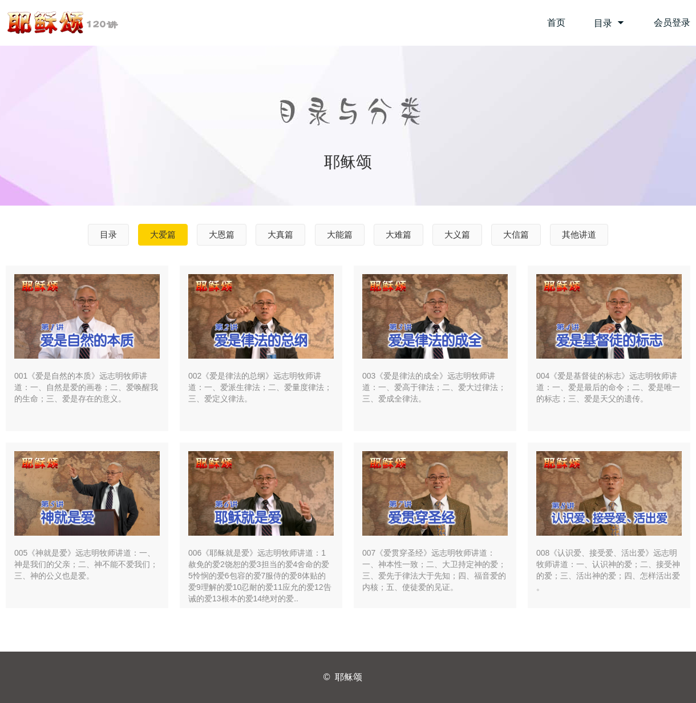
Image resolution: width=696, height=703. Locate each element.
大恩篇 (221, 234)
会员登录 (672, 22)
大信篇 (516, 234)
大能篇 (340, 234)
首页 (556, 22)
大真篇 (280, 234)
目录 (609, 23)
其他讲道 (579, 234)
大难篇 (398, 234)
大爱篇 (163, 234)
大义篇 (457, 234)
